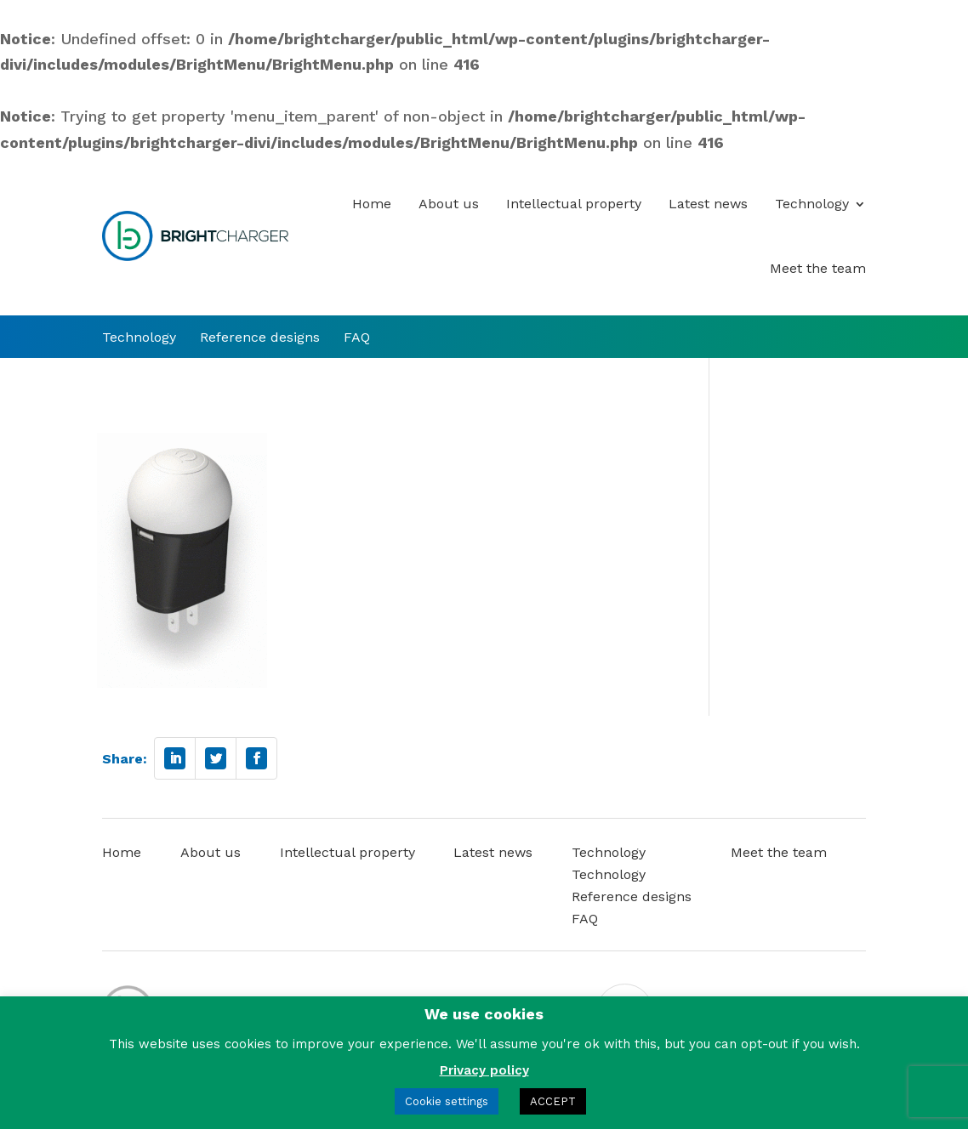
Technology (812, 204)
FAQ (357, 337)
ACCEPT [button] (553, 1101)
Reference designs (260, 337)
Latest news (708, 204)
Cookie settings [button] (446, 1101)
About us (449, 204)
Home (371, 204)
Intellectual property (573, 204)
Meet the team (818, 268)
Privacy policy (484, 1070)
